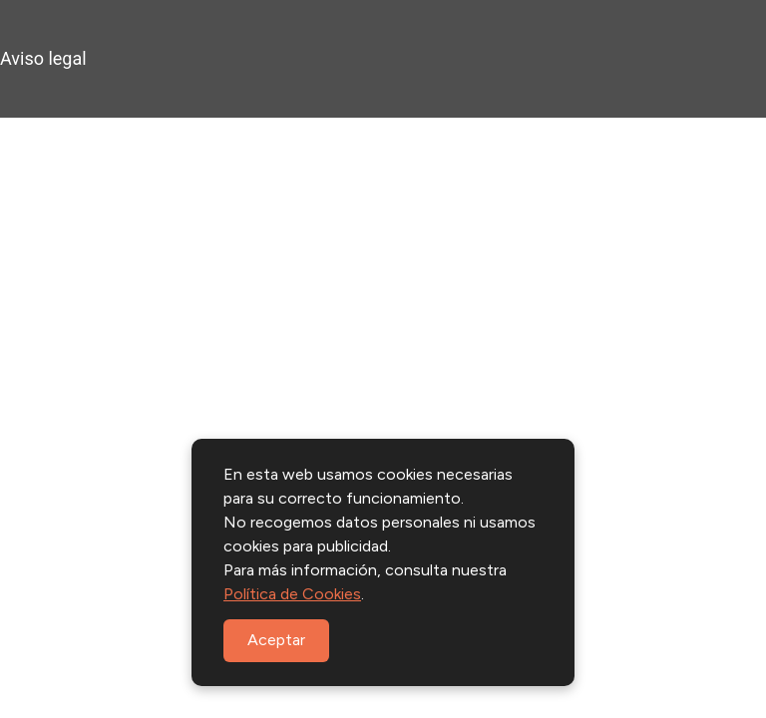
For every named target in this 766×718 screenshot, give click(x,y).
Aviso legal (43, 58)
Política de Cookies (292, 593)
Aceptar (276, 639)
